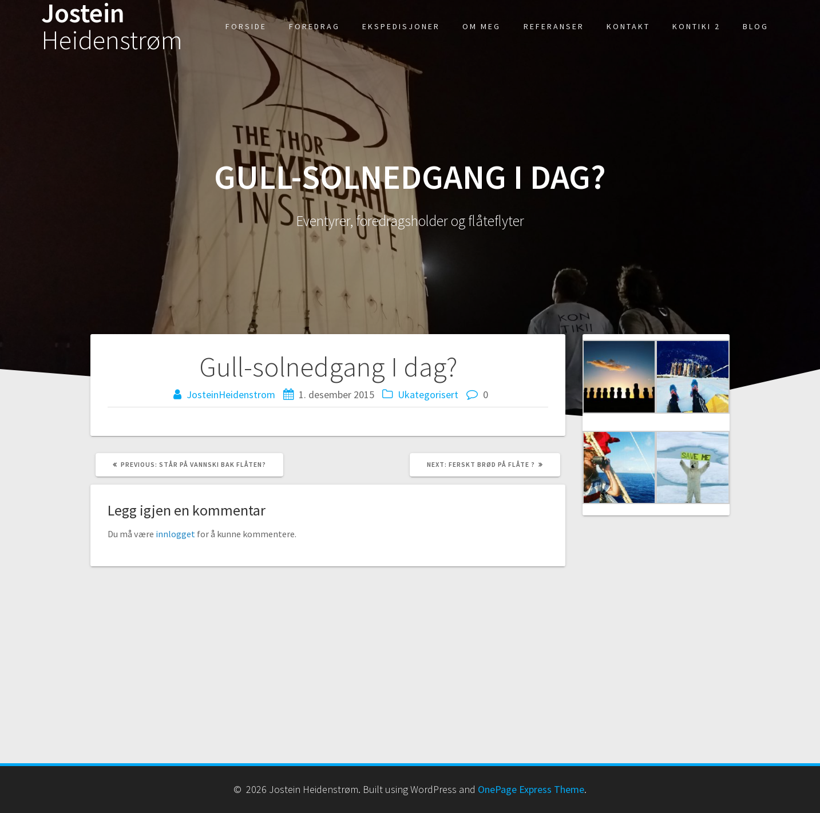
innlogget (175, 534)
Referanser (554, 26)
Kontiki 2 (696, 26)
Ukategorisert (428, 394)
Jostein (112, 27)
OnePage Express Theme (531, 789)
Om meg (481, 26)
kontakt (628, 26)
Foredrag (314, 26)
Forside (246, 26)
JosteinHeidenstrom (231, 394)
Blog (755, 26)
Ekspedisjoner (401, 26)
